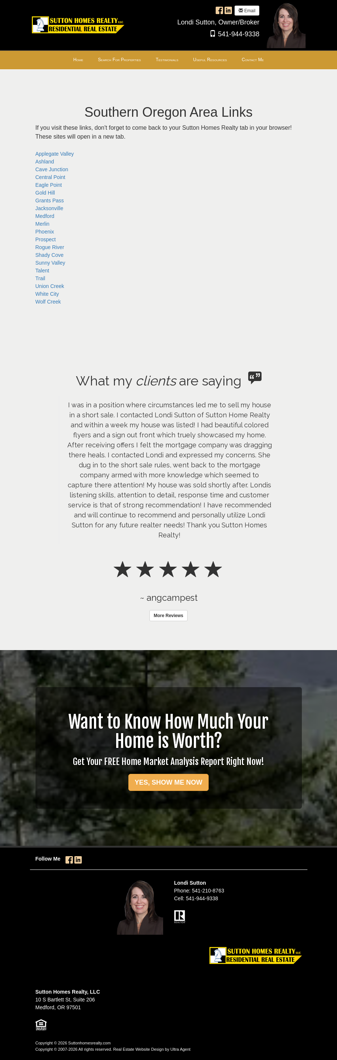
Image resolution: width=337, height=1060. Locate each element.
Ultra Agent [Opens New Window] (180, 1049)
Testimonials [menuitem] (167, 59)
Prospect (46, 239)
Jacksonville (49, 208)
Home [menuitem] (78, 59)
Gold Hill (45, 193)
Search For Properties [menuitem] (119, 59)
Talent (42, 271)
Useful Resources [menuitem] (210, 59)
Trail (41, 278)
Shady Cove (50, 255)
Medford (45, 216)
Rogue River (50, 247)
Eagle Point (49, 185)
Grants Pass (50, 200)
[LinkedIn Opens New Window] (228, 10)
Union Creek (50, 286)
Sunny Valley (50, 263)
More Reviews (168, 615)
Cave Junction (52, 169)
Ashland (45, 162)
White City (47, 294)
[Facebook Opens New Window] (219, 10)
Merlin (43, 224)
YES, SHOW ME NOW (168, 782)
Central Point (50, 177)
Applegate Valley (55, 154)
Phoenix (45, 232)
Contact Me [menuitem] (253, 59)
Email (247, 10)
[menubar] (168, 60)
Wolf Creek (48, 302)
